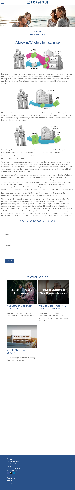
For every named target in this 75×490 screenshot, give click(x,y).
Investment (10, 483)
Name (7, 224)
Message (8, 245)
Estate (8, 486)
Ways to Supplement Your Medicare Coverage (52, 307)
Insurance (9, 488)
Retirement (10, 480)
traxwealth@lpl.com (12, 470)
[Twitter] (11, 473)
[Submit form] (9, 261)
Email (7, 234)
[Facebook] (8, 473)
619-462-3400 (14, 461)
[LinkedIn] (14, 473)
